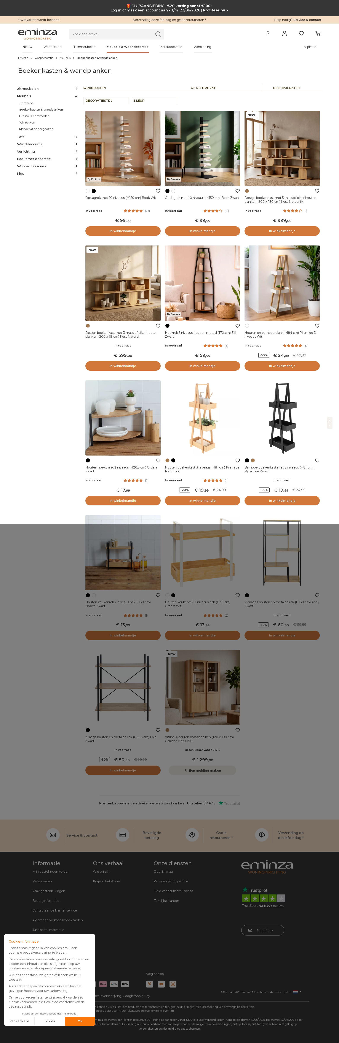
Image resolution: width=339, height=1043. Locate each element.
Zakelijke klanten (166, 901)
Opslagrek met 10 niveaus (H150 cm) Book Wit (120, 198)
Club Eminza (163, 872)
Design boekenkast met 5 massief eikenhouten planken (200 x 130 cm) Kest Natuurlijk (280, 200)
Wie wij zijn (101, 872)
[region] (169, 58)
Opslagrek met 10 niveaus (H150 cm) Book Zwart (202, 198)
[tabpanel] (132, 47)
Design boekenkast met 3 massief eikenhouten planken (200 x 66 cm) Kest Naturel (121, 335)
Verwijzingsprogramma (171, 881)
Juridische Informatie (48, 930)
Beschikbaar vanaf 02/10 (202, 750)
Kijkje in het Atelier (107, 881)
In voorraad (93, 210)
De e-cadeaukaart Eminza (173, 891)
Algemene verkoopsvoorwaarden (57, 920)
